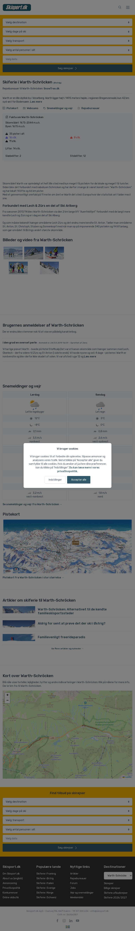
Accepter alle (78, 479)
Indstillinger (55, 479)
